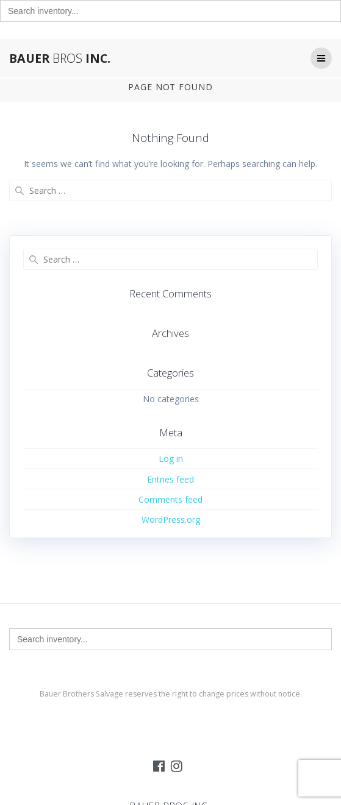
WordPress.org (171, 519)
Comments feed (170, 499)
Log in (171, 458)
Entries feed (170, 479)
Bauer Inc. (59, 58)
